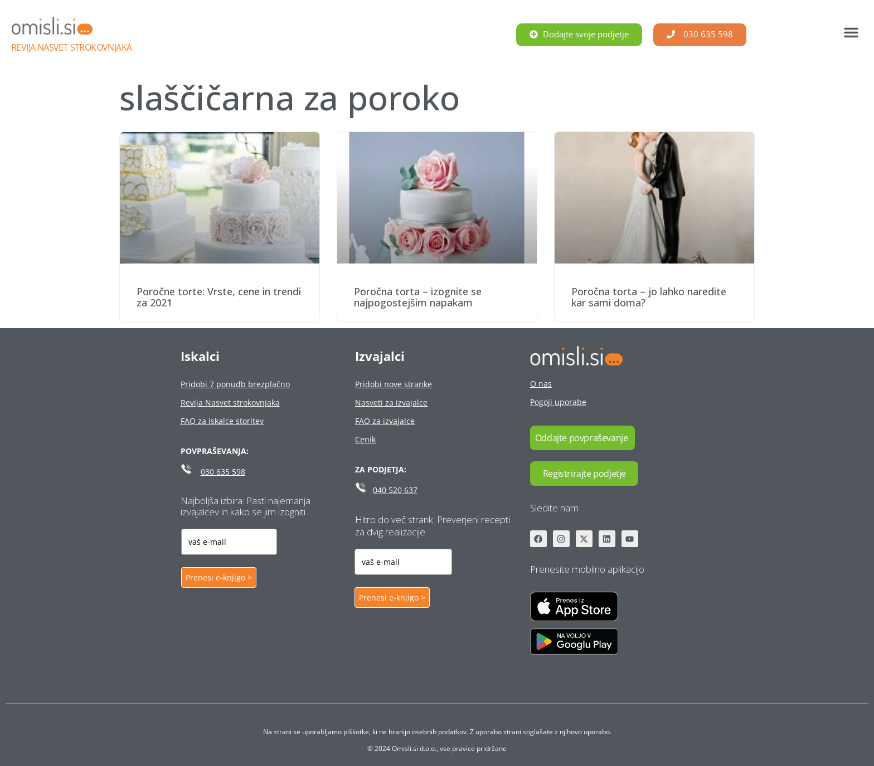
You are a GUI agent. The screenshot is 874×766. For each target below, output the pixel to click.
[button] (851, 32)
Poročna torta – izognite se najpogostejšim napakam (418, 297)
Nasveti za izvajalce (391, 402)
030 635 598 (223, 471)
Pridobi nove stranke (393, 384)
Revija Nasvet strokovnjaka (71, 47)
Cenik (365, 439)
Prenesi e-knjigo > (219, 577)
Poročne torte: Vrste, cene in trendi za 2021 (219, 297)
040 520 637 (395, 490)
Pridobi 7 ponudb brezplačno (235, 384)
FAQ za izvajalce (385, 421)
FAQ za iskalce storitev (222, 421)
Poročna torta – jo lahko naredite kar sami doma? (648, 297)
